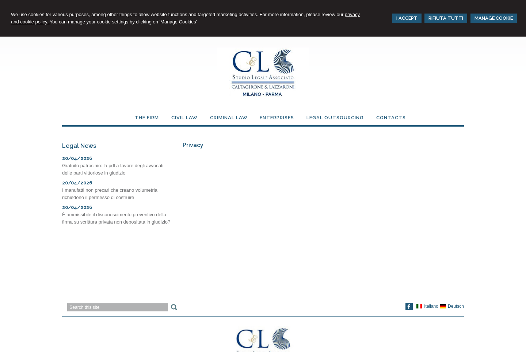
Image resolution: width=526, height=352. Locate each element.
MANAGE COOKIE (493, 18)
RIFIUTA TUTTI (445, 18)
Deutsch (452, 306)
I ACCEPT (407, 18)
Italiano (427, 306)
